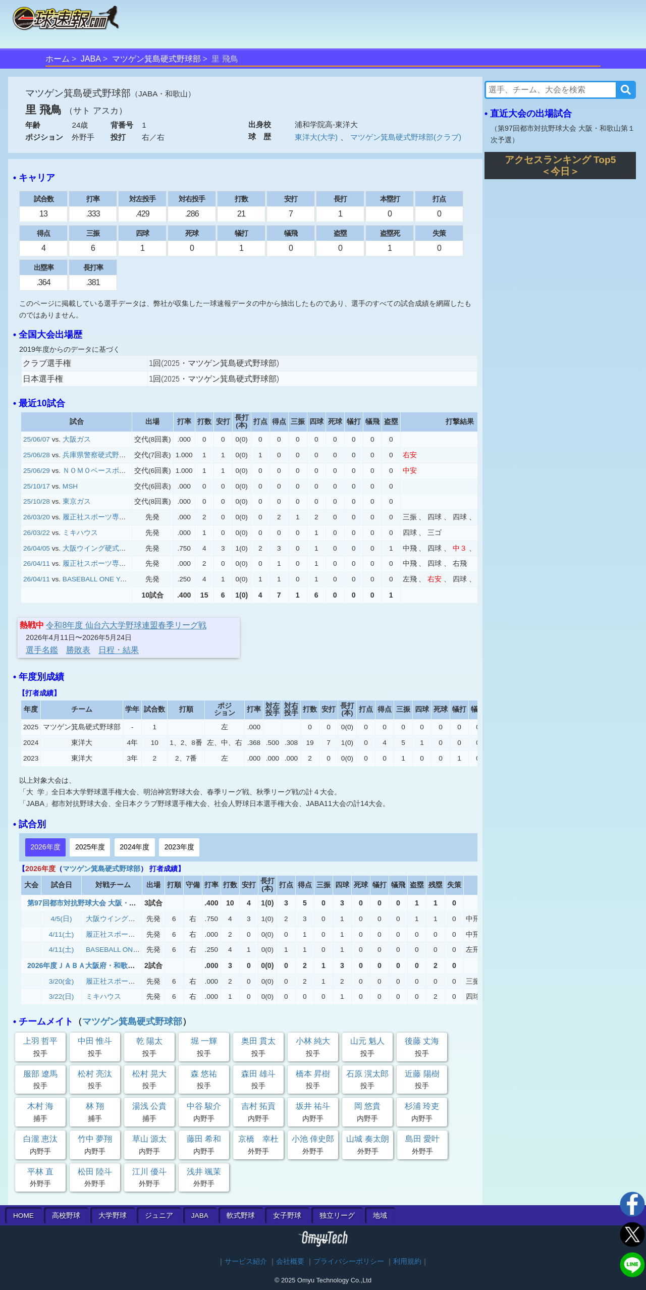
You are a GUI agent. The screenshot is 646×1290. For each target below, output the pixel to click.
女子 (287, 1215)
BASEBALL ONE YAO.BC (102, 579)
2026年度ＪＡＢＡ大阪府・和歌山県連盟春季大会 (105, 965)
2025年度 (90, 847)
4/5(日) (61, 919)
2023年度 (179, 847)
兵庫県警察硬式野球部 (98, 455)
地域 (380, 1215)
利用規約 (407, 1261)
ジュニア (159, 1215)
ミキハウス (80, 532)
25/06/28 (36, 455)
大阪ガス (77, 439)
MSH (70, 486)
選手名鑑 (42, 650)
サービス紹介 (246, 1261)
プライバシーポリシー (348, 1261)
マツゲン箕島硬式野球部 (156, 59)
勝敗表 (78, 650)
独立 (337, 1215)
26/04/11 (36, 563)
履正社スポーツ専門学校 (101, 517)
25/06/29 (36, 470)
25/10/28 (36, 501)
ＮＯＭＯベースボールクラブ (108, 470)
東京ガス (77, 501)
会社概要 (290, 1261)
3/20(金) (61, 981)
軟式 (241, 1215)
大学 (112, 1215)
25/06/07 (36, 439)
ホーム (57, 59)
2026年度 (45, 847)
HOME (23, 1215)
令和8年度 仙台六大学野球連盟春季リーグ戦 (126, 625)
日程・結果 (118, 650)
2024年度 (134, 847)
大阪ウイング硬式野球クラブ (108, 548)
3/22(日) (61, 996)
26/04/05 (36, 548)
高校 (66, 1215)
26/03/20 (36, 517)
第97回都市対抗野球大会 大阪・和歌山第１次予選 (106, 903)
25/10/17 (36, 486)
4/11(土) (61, 934)
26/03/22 (36, 532)
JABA (91, 59)
